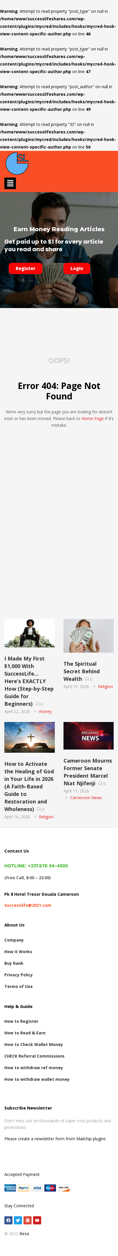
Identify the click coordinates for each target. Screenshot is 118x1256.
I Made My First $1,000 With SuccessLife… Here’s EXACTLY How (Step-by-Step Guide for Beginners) (29, 681)
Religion (105, 686)
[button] (10, 183)
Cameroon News (86, 797)
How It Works (18, 951)
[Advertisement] (59, 554)
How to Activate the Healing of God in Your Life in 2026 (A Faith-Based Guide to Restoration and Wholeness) (29, 786)
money (45, 711)
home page (92, 418)
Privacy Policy (18, 975)
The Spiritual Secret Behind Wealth (81, 671)
